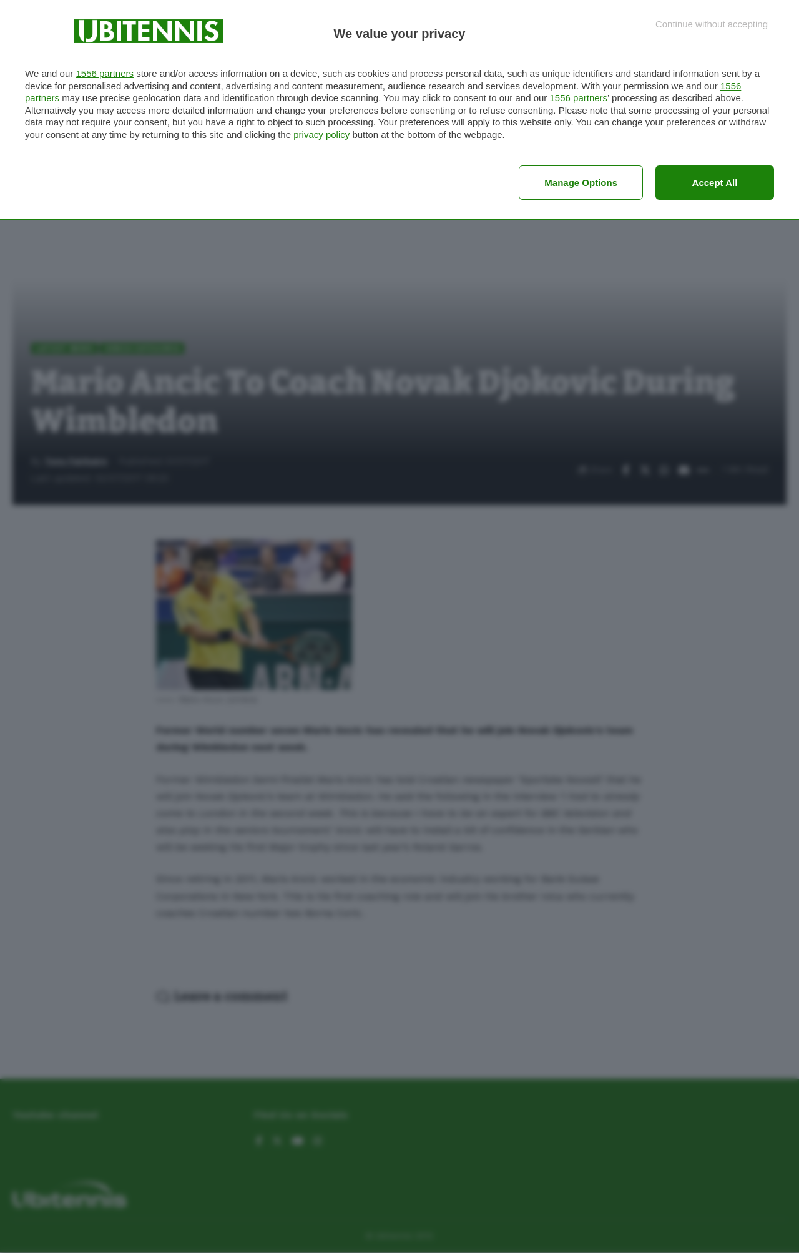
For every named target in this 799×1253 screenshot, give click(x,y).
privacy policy (321, 134)
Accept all (715, 182)
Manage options (580, 182)
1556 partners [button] (105, 73)
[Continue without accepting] (711, 24)
